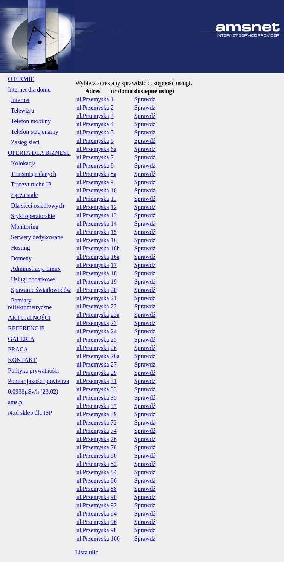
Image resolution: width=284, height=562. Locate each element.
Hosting (20, 247)
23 (114, 323)
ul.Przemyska (92, 99)
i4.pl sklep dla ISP (30, 412)
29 (114, 373)
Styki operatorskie (33, 216)
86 (114, 480)
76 (114, 439)
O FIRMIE (21, 79)
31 (114, 381)
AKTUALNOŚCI (29, 318)
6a (113, 149)
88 (114, 489)
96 (114, 522)
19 (114, 281)
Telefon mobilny (31, 121)
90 (114, 497)
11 (113, 198)
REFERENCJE (26, 328)
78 (114, 447)
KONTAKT (22, 360)
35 (114, 397)
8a (113, 174)
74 (114, 431)
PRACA (18, 349)
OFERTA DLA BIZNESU (39, 153)
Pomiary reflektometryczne (30, 303)
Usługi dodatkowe (33, 279)
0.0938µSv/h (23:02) (33, 391)
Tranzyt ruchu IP (31, 184)
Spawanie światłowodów (41, 290)
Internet (20, 100)
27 (114, 364)
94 (114, 513)
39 (114, 414)
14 (114, 223)
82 (114, 464)
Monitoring (24, 226)
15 (114, 232)
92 (114, 505)
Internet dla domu (29, 89)
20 (114, 290)
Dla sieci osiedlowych (37, 205)
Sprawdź (145, 99)
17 (114, 265)
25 (114, 339)
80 (114, 455)
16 (114, 240)
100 (115, 538)
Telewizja (22, 110)
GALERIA (21, 339)
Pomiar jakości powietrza (38, 381)
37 (114, 406)
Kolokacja (23, 163)
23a (115, 315)
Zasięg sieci (25, 142)
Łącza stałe (24, 195)
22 (114, 306)
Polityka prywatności (33, 370)
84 (114, 472)
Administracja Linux (36, 269)
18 (114, 273)
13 (114, 215)
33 (114, 389)
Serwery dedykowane (37, 237)
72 (114, 422)
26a (115, 356)
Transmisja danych (33, 174)
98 (114, 530)
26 (114, 348)
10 (114, 190)
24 (114, 331)
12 (114, 207)
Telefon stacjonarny (34, 131)
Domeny (21, 258)
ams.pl (16, 402)
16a (115, 257)
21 (114, 298)
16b (115, 248)
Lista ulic (86, 552)
